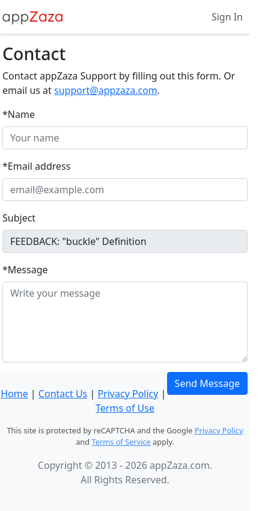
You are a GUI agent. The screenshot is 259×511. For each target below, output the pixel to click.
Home (14, 393)
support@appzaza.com (105, 90)
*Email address (36, 166)
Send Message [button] (207, 383)
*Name (18, 114)
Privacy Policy (127, 393)
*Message (25, 269)
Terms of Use (125, 408)
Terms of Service (120, 441)
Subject (18, 218)
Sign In (227, 16)
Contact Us (62, 393)
